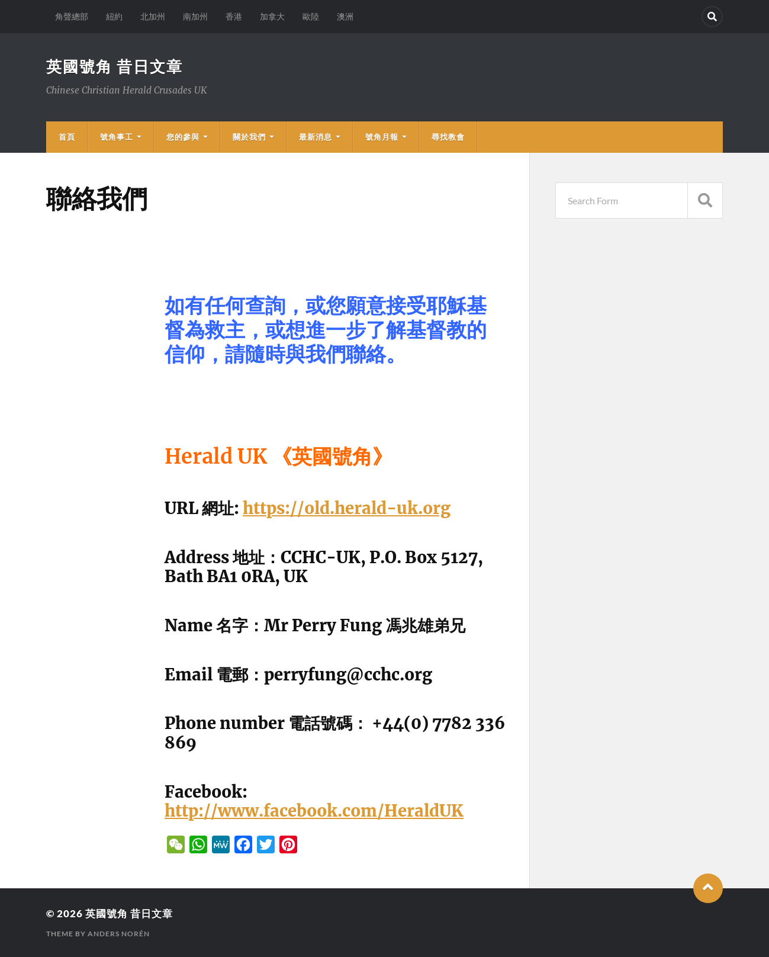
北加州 (152, 16)
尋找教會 (448, 137)
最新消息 (315, 137)
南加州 (195, 16)
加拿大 (272, 16)
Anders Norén (119, 933)
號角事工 (116, 137)
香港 (234, 16)
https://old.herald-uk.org (347, 508)
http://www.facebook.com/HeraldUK (314, 811)
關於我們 (249, 137)
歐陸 (311, 16)
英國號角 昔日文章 (114, 66)
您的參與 (183, 137)
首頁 (67, 137)
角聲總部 (71, 16)
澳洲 (345, 16)
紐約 (114, 16)
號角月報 (381, 137)
